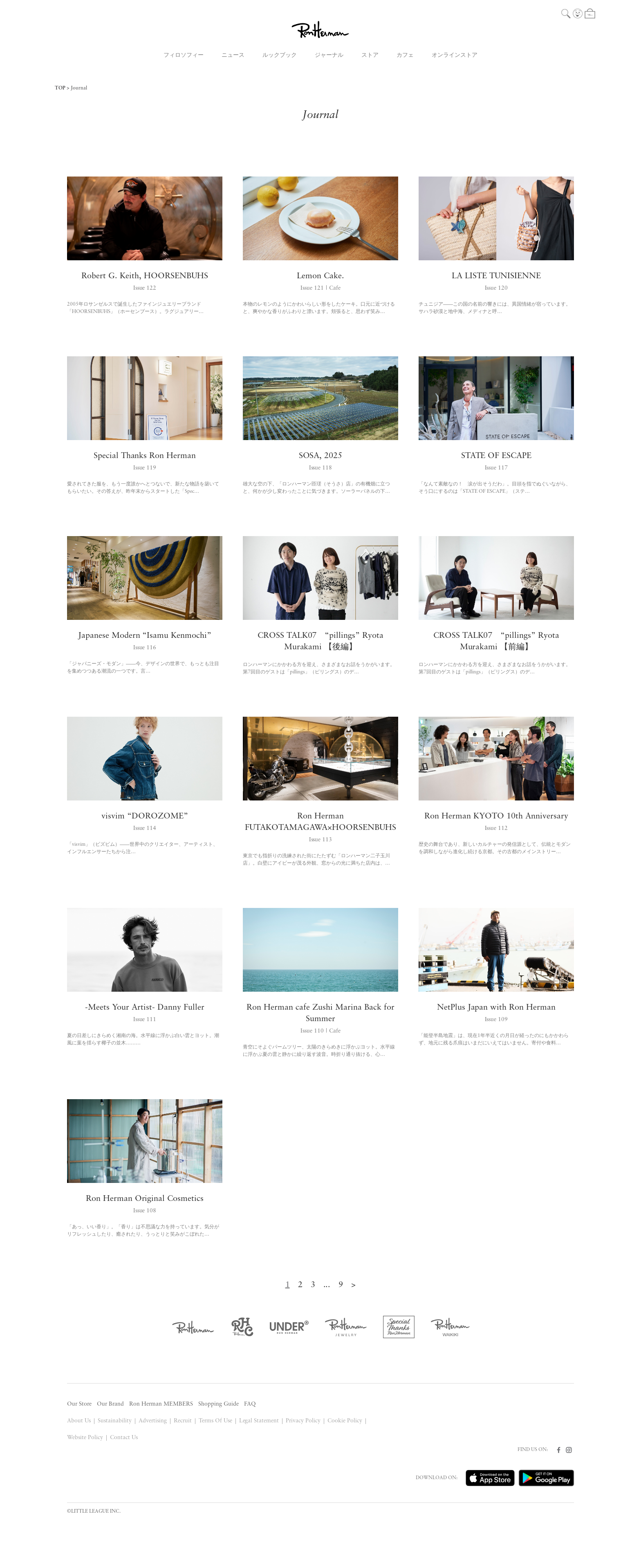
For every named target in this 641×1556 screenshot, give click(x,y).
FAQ (250, 1404)
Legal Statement (259, 1421)
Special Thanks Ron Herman (145, 456)
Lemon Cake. (320, 276)
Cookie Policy (344, 1421)
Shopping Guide (218, 1404)
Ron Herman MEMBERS (161, 1404)
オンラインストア (454, 55)
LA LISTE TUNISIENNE (496, 276)
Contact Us (124, 1438)
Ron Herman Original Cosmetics (145, 1199)
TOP (60, 88)
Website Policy (85, 1438)
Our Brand (110, 1404)
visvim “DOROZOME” (144, 816)
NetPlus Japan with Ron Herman (496, 1008)
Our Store (79, 1404)
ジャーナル (329, 55)
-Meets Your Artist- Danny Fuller (144, 1008)
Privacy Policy (303, 1421)
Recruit (183, 1421)
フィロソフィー (184, 55)
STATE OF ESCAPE (496, 456)
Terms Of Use (215, 1421)
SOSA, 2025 (321, 456)
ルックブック (279, 55)
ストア (370, 55)
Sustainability (115, 1421)
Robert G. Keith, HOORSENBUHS (144, 276)
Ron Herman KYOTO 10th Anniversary (496, 816)
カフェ (405, 55)
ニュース (233, 55)
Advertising (153, 1421)
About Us (79, 1421)
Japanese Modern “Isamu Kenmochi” (145, 636)
